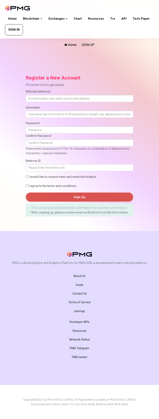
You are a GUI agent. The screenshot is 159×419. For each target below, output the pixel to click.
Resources (96, 18)
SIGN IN (14, 29)
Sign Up (79, 197)
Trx (112, 18)
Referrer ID (33, 161)
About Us (79, 276)
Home (12, 18)
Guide (79, 285)
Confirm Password (38, 135)
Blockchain (32, 18)
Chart (78, 18)
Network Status (79, 339)
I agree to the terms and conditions (52, 186)
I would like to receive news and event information (62, 176)
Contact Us (79, 293)
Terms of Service (79, 302)
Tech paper (141, 18)
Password (33, 123)
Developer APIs (79, 322)
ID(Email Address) (38, 91)
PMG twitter (79, 357)
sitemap (79, 311)
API (123, 18)
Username (33, 107)
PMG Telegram (79, 348)
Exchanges (57, 18)
